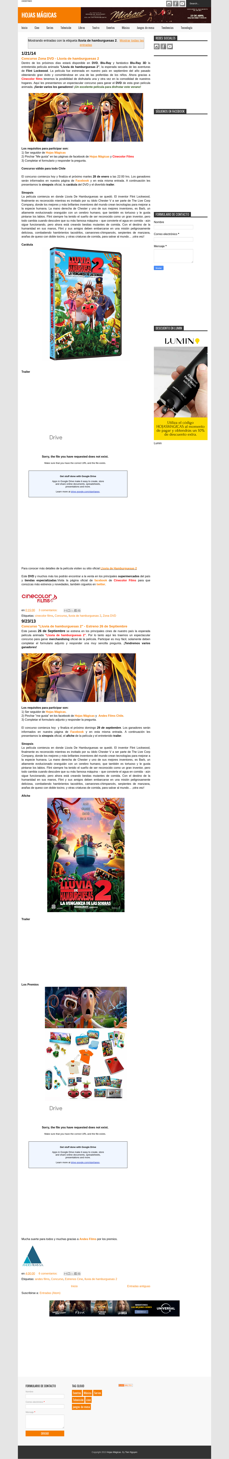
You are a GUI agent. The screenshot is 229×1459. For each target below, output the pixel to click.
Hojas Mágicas (38, 15)
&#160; (75, 1169)
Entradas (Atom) (50, 1293)
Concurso (61, 615)
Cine (37, 28)
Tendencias (167, 28)
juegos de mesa (81, 1407)
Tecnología (186, 28)
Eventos (110, 28)
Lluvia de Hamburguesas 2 (119, 568)
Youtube (182, 3)
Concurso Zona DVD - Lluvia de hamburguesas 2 (60, 58)
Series (49, 28)
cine (88, 1400)
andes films (42, 1279)
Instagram (169, 3)
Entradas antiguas (138, 1286)
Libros (81, 28)
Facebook (176, 3)
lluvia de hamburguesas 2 (85, 615)
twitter (101, 584)
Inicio (24, 28)
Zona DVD (109, 615)
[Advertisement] (181, 80)
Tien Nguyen (131, 1452)
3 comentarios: (48, 610)
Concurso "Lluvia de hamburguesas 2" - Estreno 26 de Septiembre (74, 626)
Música (126, 28)
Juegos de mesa (145, 28)
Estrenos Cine (74, 1279)
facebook (100, 580)
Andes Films (87, 1239)
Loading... (75, 498)
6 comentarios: (48, 1273)
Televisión (65, 28)
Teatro (95, 28)
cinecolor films (44, 615)
